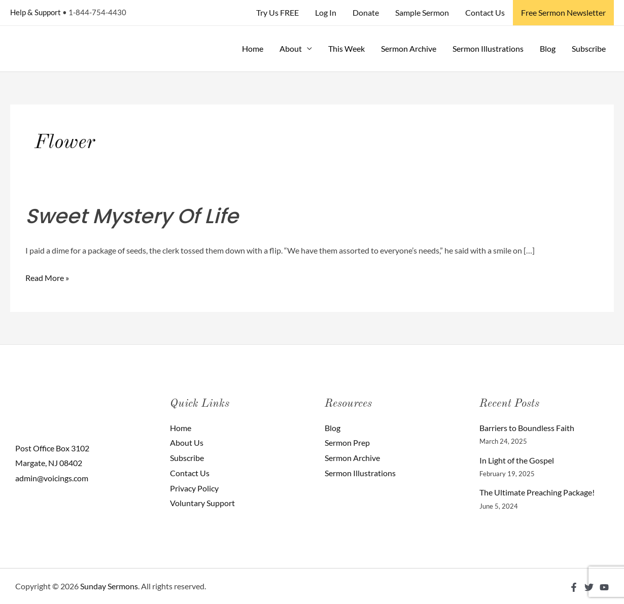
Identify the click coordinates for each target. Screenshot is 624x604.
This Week (346, 48)
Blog (548, 48)
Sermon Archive (408, 48)
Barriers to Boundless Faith (526, 428)
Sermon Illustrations (488, 48)
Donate (366, 12)
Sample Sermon (422, 12)
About (291, 48)
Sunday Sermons (109, 586)
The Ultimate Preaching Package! (537, 492)
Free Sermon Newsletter (563, 12)
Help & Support (35, 12)
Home (252, 48)
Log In (325, 12)
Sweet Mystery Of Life (131, 216)
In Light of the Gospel (516, 460)
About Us (186, 442)
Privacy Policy (194, 488)
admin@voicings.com (51, 478)
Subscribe (589, 48)
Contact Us (485, 12)
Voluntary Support (202, 503)
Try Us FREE (277, 12)
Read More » (47, 276)
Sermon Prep (347, 442)
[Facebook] (573, 587)
